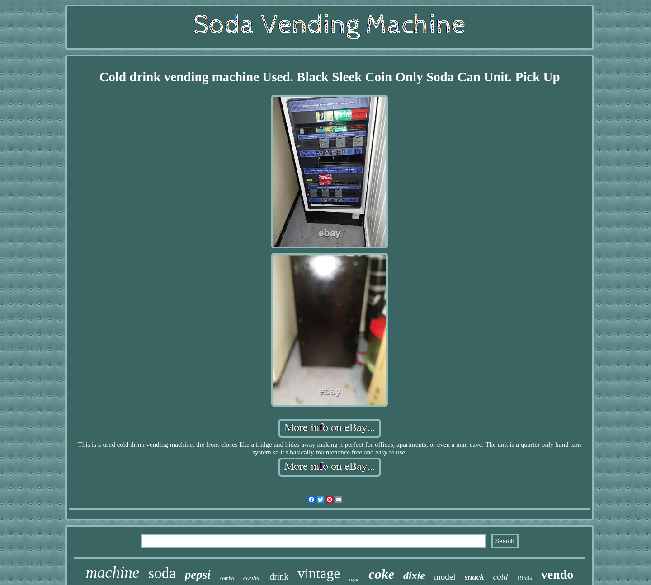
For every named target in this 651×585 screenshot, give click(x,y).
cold (500, 576)
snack (474, 576)
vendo (557, 574)
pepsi (198, 574)
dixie (414, 575)
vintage (318, 573)
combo (227, 578)
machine (113, 572)
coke (381, 573)
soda (162, 573)
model (445, 576)
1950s (524, 578)
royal (354, 579)
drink (278, 576)
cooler (251, 577)
